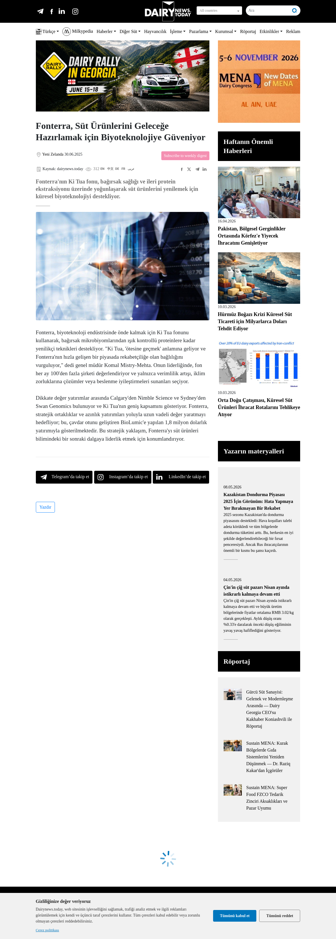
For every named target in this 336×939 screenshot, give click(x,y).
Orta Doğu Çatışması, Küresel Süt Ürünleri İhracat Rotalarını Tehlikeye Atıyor (259, 407)
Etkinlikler (269, 31)
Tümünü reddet (279, 916)
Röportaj (248, 31)
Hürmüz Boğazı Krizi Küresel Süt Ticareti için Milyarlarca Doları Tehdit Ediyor (255, 321)
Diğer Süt (128, 31)
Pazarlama (198, 31)
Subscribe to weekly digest (185, 156)
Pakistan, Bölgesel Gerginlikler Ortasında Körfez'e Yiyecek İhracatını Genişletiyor (252, 236)
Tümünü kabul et (235, 916)
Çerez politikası (47, 930)
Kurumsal (224, 31)
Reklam (293, 31)
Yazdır (45, 507)
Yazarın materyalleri (254, 451)
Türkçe (45, 32)
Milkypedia (77, 31)
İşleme (176, 31)
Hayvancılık (155, 31)
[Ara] (268, 10)
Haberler (105, 31)
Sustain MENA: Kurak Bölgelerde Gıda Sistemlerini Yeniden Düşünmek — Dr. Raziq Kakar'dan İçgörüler (268, 757)
